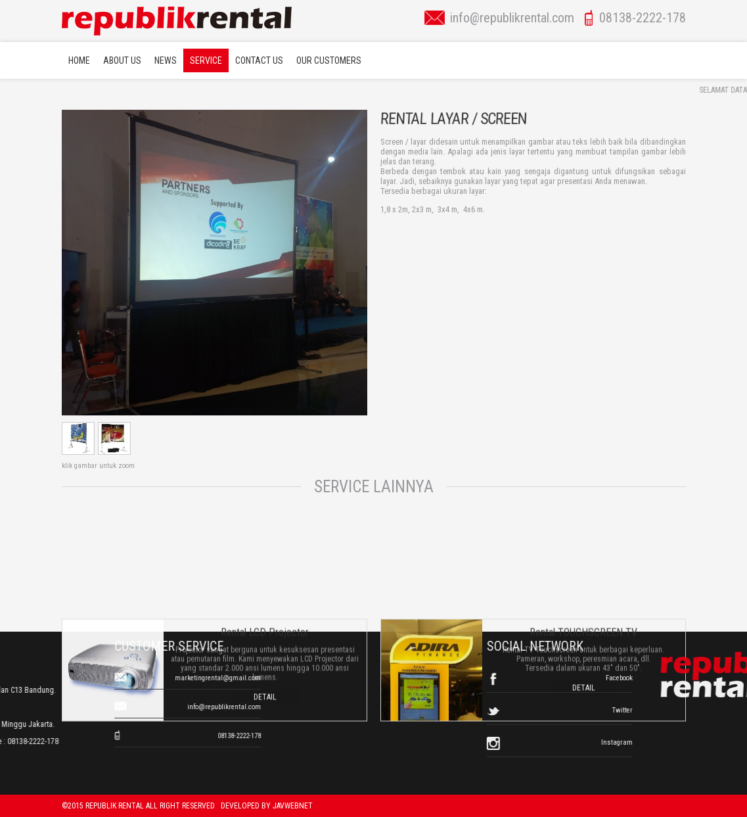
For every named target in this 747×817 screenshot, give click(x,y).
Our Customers (328, 60)
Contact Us (259, 60)
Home (79, 60)
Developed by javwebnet (267, 805)
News (165, 60)
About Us (122, 60)
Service (206, 60)
